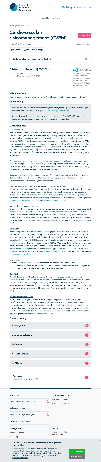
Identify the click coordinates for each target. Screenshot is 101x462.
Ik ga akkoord (77, 452)
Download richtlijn (33, 50)
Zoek (45, 18)
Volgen (84, 35)
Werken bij (14, 436)
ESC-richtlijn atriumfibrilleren (59, 111)
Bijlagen (15, 50)
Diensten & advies (17, 433)
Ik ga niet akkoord (77, 456)
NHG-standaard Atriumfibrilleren (23, 201)
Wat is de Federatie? (60, 400)
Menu (56, 18)
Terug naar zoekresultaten (20, 26)
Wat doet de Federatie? (61, 403)
